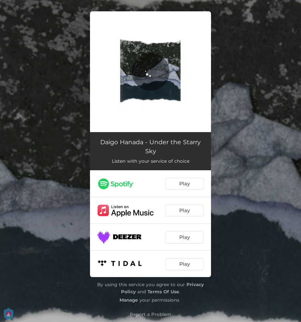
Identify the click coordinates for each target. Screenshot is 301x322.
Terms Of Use (163, 291)
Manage (128, 300)
